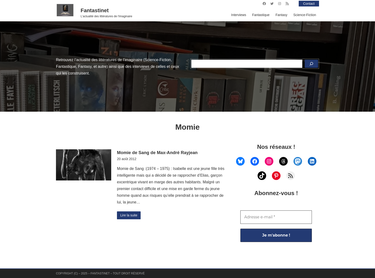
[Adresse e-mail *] (276, 217)
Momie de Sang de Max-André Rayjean (157, 152)
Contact (309, 4)
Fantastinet (95, 10)
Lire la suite (128, 215)
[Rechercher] (311, 64)
